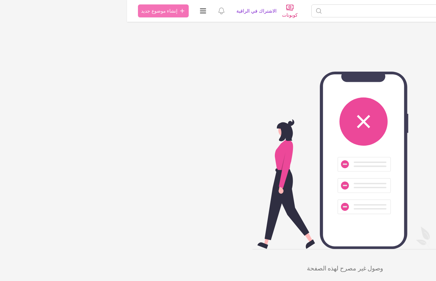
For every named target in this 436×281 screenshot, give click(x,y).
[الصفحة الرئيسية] (399, 10)
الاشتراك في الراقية (129, 11)
